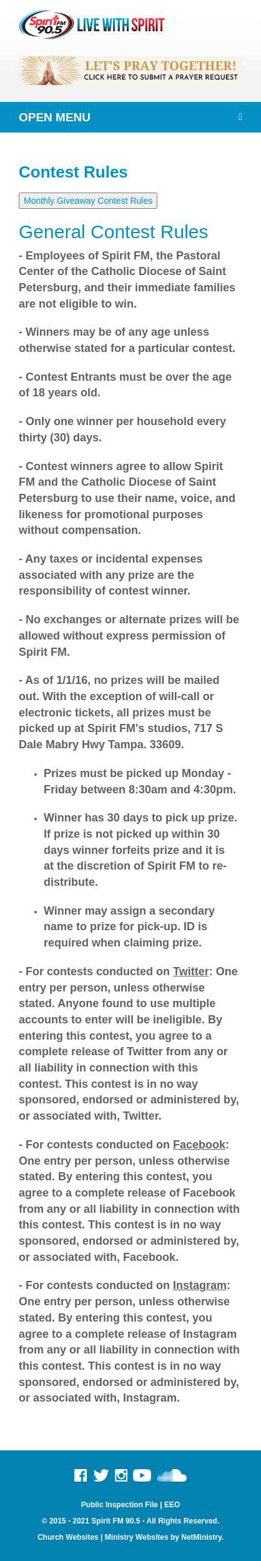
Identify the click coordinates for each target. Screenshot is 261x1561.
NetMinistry (201, 1537)
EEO (172, 1504)
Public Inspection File (119, 1504)
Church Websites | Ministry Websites (103, 1537)
